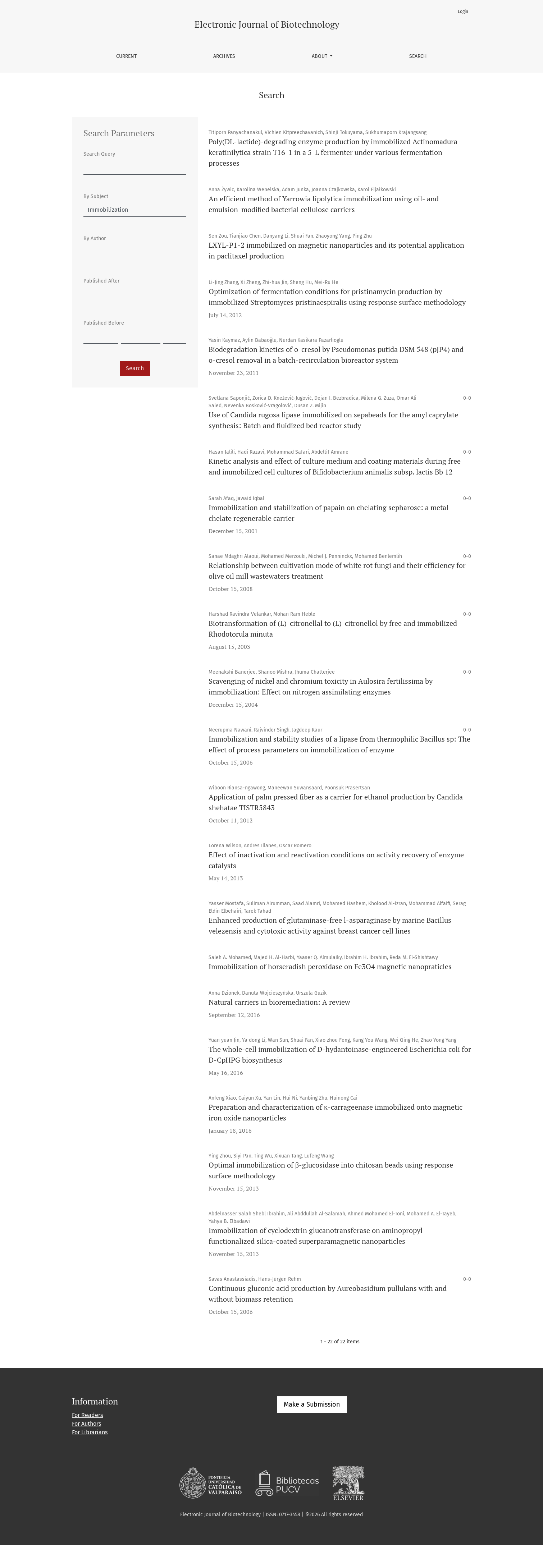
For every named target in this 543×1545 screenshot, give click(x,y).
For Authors (86, 1423)
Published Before (103, 323)
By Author (94, 238)
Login (463, 11)
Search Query (99, 154)
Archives (224, 56)
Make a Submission (312, 1404)
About (320, 56)
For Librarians (90, 1432)
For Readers (87, 1415)
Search (418, 56)
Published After (101, 281)
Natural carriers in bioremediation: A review (279, 1002)
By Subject (95, 196)
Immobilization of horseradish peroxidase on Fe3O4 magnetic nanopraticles (330, 966)
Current (126, 56)
